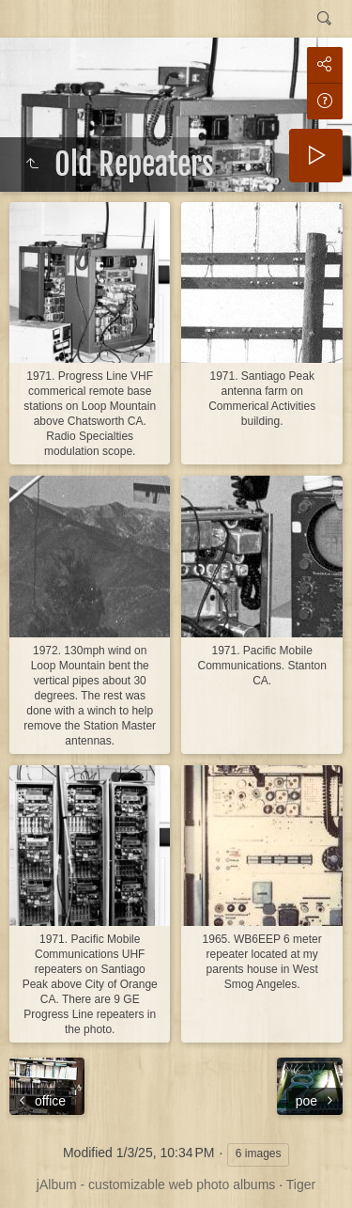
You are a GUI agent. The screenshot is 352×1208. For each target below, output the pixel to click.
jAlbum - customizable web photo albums (156, 1184)
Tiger (300, 1184)
